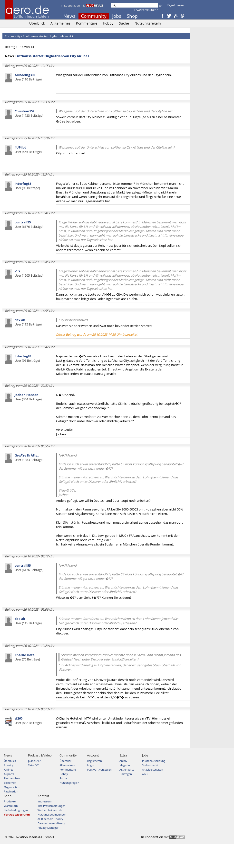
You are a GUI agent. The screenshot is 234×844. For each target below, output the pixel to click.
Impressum (44, 801)
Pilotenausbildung (153, 761)
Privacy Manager (48, 827)
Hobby (108, 23)
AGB (144, 774)
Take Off (33, 765)
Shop (132, 16)
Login (160, 5)
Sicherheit (10, 782)
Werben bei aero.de (50, 810)
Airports (9, 774)
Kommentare (86, 23)
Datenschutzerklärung (51, 823)
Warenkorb (11, 806)
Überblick (37, 23)
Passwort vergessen (99, 769)
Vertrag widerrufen (17, 814)
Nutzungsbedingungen (52, 814)
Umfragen (125, 774)
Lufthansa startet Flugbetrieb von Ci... (50, 36)
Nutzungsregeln (148, 23)
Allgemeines (60, 23)
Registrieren (175, 5)
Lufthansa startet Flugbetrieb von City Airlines (52, 56)
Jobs (116, 16)
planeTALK (34, 761)
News (69, 16)
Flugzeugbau (12, 778)
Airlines (8, 769)
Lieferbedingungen (16, 810)
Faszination (11, 791)
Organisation (12, 787)
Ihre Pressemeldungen (52, 806)
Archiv (123, 761)
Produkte (10, 801)
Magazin (124, 765)
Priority (8, 765)
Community (94, 16)
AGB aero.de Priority (50, 819)
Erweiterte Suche (146, 10)
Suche (124, 23)
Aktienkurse (126, 769)
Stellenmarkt (150, 765)
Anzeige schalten (152, 769)
